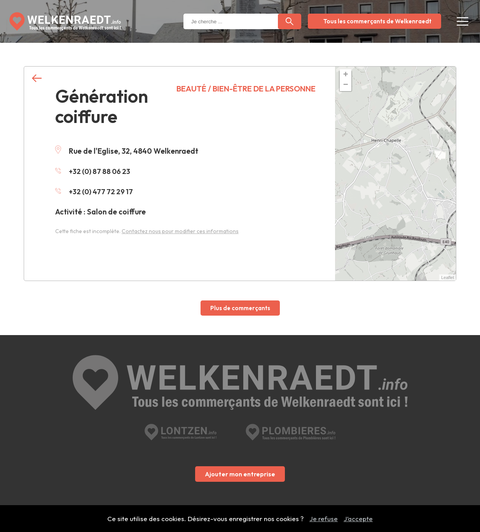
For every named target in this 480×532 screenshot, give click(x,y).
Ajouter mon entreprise (240, 439)
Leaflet (447, 277)
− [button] (345, 85)
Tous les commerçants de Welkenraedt (377, 21)
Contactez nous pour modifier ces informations (180, 231)
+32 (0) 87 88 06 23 (94, 171)
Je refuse (323, 518)
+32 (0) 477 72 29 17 (95, 191)
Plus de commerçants (240, 308)
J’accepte (358, 518)
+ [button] (345, 75)
